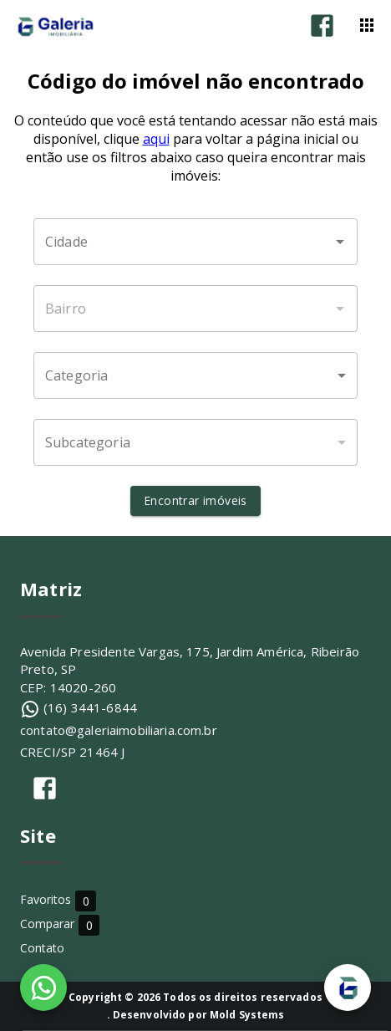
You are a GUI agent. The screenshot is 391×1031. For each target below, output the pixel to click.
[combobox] (195, 241)
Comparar (59, 924)
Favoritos (58, 900)
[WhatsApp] (43, 987)
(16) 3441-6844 (90, 707)
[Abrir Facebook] (322, 25)
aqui (156, 139)
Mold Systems (247, 1015)
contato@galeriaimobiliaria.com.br (118, 730)
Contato (42, 948)
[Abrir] (340, 241)
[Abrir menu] (367, 25)
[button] (195, 375)
